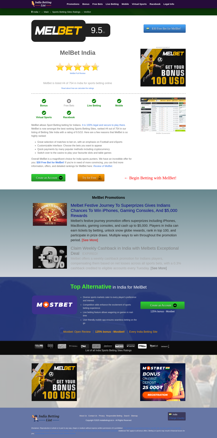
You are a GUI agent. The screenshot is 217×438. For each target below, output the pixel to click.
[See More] (90, 240)
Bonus (86, 4)
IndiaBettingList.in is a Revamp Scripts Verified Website (55, 433)
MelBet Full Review (77, 73)
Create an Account (46, 177)
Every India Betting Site (143, 337)
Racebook (155, 4)
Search (126, 416)
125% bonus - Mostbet (167, 310)
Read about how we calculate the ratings (77, 88)
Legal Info (169, 4)
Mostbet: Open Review (77, 337)
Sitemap (134, 416)
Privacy (102, 416)
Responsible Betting (114, 416)
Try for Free (89, 177)
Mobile (125, 4)
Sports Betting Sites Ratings (66, 12)
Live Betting (112, 4)
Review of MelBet (102, 166)
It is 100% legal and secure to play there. (104, 125)
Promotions (73, 4)
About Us (83, 416)
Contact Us (92, 416)
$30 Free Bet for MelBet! (166, 28)
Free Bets (97, 4)
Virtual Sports (139, 4)
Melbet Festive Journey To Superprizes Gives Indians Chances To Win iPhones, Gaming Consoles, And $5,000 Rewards (124, 210)
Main (46, 12)
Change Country (176, 418)
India (35, 12)
